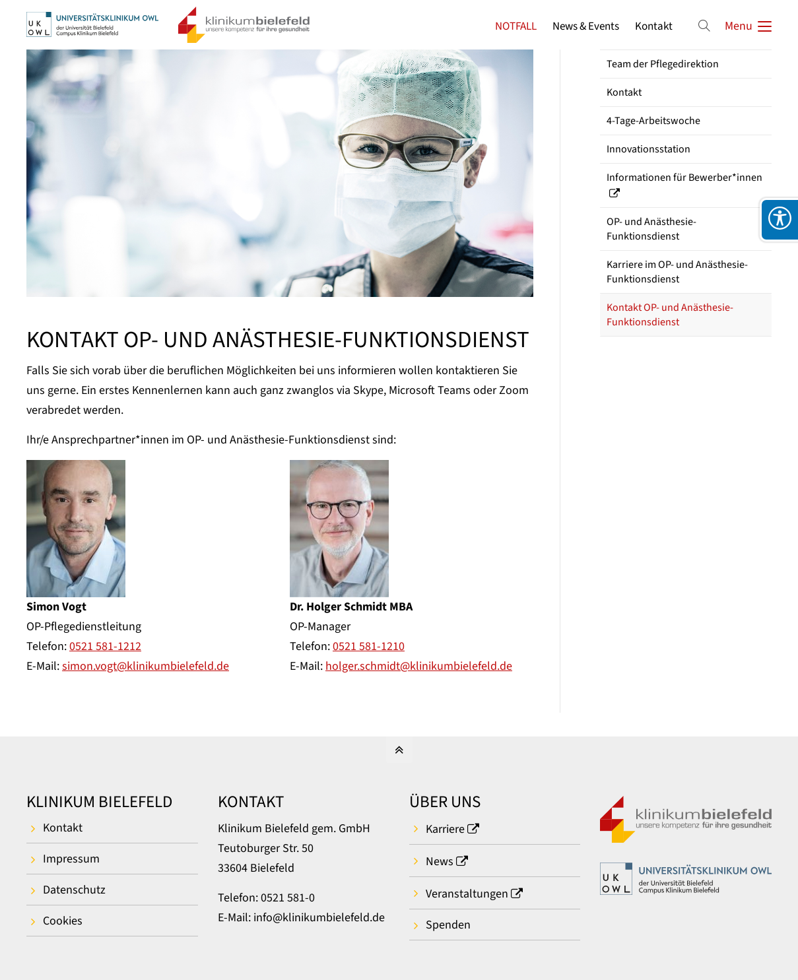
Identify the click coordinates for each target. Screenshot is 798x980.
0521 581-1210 (369, 646)
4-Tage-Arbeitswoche (653, 121)
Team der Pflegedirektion (663, 64)
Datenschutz (74, 890)
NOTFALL (516, 26)
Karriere (445, 829)
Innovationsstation (648, 149)
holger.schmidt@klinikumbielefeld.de (418, 666)
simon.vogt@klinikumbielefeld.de (145, 666)
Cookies (63, 921)
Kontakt (654, 26)
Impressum (71, 859)
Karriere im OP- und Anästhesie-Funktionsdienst (677, 271)
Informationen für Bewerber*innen (684, 177)
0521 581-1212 (105, 646)
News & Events (585, 26)
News (439, 861)
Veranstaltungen (467, 894)
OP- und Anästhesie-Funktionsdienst (651, 229)
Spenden (448, 925)
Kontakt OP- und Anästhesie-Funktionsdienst (670, 314)
